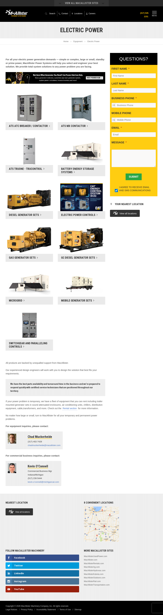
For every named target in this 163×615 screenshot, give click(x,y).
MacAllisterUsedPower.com (95, 556)
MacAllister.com (90, 560)
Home (65, 41)
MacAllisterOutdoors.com (94, 578)
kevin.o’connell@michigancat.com (43, 482)
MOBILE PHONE (121, 113)
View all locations (125, 213)
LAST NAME (119, 83)
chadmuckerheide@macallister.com (44, 445)
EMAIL (116, 127)
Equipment (77, 41)
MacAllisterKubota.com (93, 574)
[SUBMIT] (134, 176)
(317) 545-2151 (144, 15)
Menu (154, 13)
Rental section (70, 408)
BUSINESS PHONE (123, 98)
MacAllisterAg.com (92, 567)
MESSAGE (118, 142)
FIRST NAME (119, 68)
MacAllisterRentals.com (94, 563)
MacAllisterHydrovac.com (94, 570)
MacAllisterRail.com (92, 581)
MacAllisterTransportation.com (97, 585)
